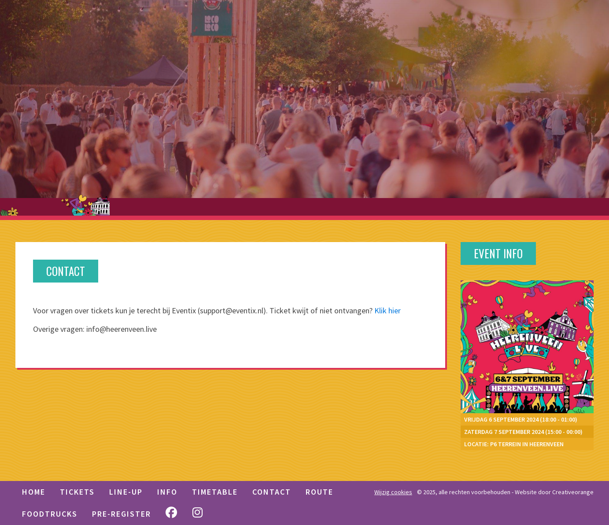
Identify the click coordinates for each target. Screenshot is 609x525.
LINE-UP (126, 492)
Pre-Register (121, 514)
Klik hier (387, 310)
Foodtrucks (50, 514)
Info (167, 492)
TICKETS (77, 492)
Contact (271, 492)
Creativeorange (573, 492)
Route (319, 492)
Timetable (215, 492)
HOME (33, 492)
